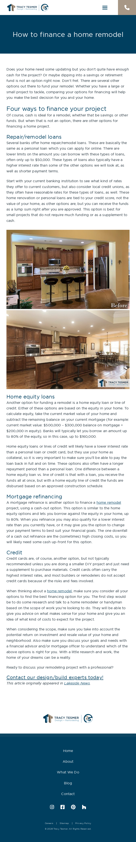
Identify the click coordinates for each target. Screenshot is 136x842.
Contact (68, 794)
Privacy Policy (83, 823)
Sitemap (64, 823)
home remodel (109, 502)
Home (68, 751)
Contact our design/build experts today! (54, 677)
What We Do (68, 772)
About (68, 761)
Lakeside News (77, 683)
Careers (49, 823)
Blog (68, 783)
